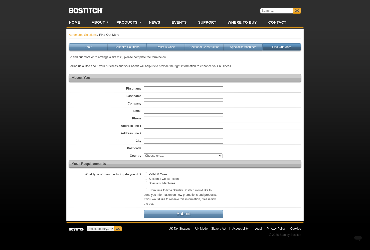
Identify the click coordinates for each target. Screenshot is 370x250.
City (138, 141)
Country (135, 155)
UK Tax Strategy (179, 228)
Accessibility (240, 228)
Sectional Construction (204, 47)
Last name (134, 96)
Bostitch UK (86, 8)
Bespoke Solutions (127, 47)
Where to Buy (242, 22)
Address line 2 (131, 133)
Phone (136, 118)
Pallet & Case (166, 47)
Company (134, 103)
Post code (134, 148)
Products (126, 22)
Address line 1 (131, 126)
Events (179, 22)
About (98, 22)
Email (137, 111)
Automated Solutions (83, 35)
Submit (183, 213)
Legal (258, 228)
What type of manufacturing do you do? (113, 174)
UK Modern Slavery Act (210, 228)
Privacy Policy (276, 228)
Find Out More (281, 47)
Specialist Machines (243, 47)
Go (297, 10)
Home (74, 22)
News (154, 22)
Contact (277, 22)
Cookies (295, 228)
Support (207, 22)
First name (133, 88)
